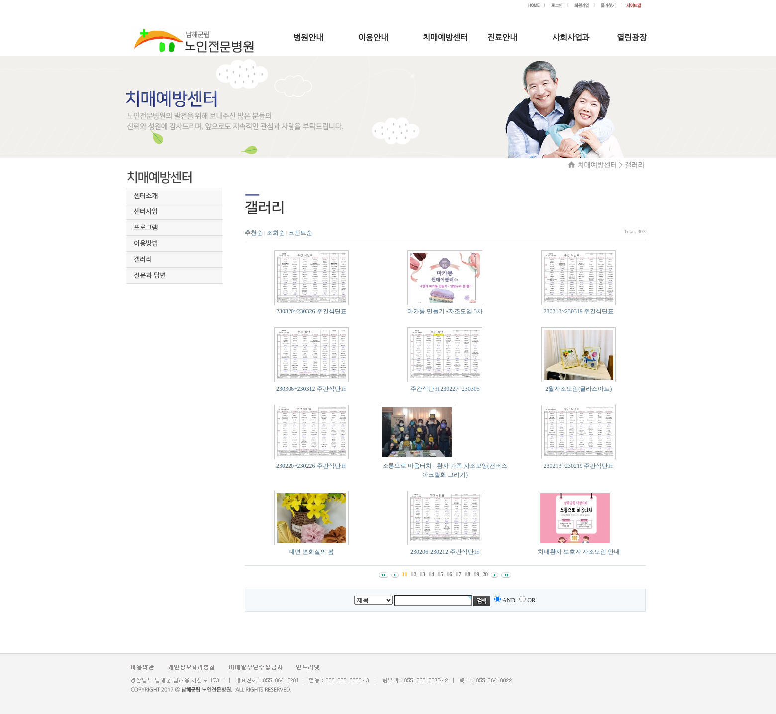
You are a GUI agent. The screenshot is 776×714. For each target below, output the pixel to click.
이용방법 (146, 243)
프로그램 (146, 227)
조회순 (276, 232)
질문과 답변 (150, 275)
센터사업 (146, 211)
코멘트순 (300, 232)
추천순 (254, 232)
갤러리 (143, 259)
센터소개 (146, 196)
